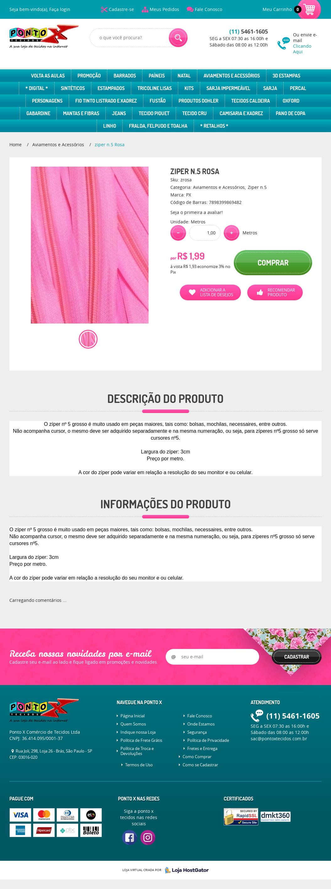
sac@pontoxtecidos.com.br (279, 739)
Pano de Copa (290, 113)
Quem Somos (133, 724)
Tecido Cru (194, 113)
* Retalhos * (214, 126)
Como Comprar (197, 756)
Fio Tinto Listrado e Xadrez (106, 101)
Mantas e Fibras (81, 113)
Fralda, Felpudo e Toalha (158, 126)
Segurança (197, 732)
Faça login (59, 9)
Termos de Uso (139, 765)
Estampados (111, 88)
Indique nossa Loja (138, 732)
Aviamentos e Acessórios (232, 75)
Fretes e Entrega (202, 748)
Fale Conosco (208, 9)
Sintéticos (73, 88)
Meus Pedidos (164, 9)
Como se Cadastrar (200, 765)
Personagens (47, 101)
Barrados (125, 75)
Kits (189, 88)
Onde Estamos (201, 724)
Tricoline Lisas (154, 88)
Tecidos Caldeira (250, 101)
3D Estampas (286, 75)
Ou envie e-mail (307, 43)
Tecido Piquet (154, 113)
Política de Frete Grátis (141, 740)
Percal (298, 88)
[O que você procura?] (178, 37)
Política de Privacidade (208, 740)
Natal (184, 75)
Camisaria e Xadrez (241, 113)
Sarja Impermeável (228, 88)
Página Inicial (132, 716)
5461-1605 (248, 31)
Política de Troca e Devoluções (137, 751)
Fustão (158, 101)
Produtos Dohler (198, 101)
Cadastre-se (121, 9)
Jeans (119, 113)
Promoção (89, 75)
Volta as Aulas (48, 75)
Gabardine (38, 113)
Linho (109, 126)
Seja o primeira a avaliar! (196, 212)
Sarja (270, 88)
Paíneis (157, 75)
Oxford (291, 101)
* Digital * (36, 88)
